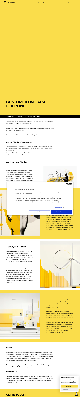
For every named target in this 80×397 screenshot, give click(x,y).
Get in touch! (73, 2)
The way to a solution (30, 116)
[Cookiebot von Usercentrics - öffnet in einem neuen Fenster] (65, 184)
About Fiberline (10, 116)
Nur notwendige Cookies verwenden (39, 212)
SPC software (17, 266)
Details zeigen (58, 207)
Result (38, 116)
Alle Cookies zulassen (61, 212)
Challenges (19, 116)
